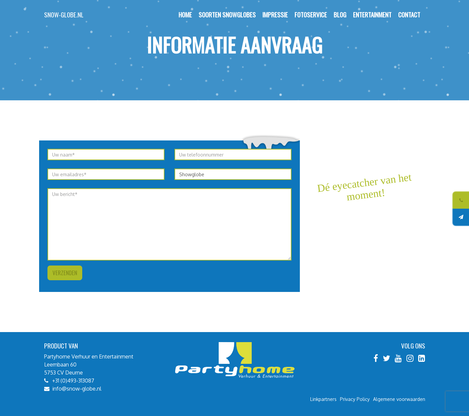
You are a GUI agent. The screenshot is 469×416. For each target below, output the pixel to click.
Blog (340, 14)
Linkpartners (323, 399)
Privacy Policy (355, 399)
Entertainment (372, 14)
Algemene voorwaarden (399, 399)
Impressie (275, 14)
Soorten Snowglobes (227, 14)
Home (185, 14)
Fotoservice (311, 14)
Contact (409, 14)
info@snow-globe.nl (76, 388)
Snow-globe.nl (64, 14)
